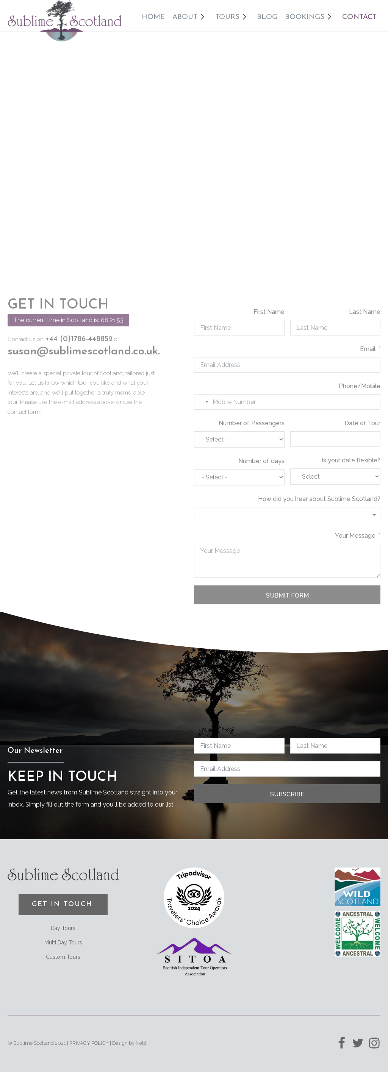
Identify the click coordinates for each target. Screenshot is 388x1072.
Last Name (364, 311)
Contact (359, 17)
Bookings (310, 18)
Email (367, 349)
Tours (232, 18)
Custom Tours (63, 957)
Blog (267, 17)
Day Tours (63, 928)
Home (153, 17)
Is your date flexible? (351, 460)
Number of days (261, 461)
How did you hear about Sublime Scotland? (319, 498)
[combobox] (202, 402)
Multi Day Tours (63, 942)
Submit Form (287, 595)
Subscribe (287, 794)
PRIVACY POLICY (89, 1043)
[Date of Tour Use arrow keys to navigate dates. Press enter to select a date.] (335, 439)
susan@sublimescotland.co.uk (83, 340)
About (190, 18)
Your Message (355, 535)
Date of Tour (362, 423)
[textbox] (287, 514)
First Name (269, 311)
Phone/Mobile (359, 386)
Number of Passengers (252, 423)
